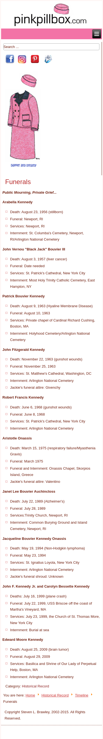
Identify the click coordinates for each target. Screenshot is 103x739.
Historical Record (35, 686)
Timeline (81, 695)
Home (30, 695)
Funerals (18, 181)
